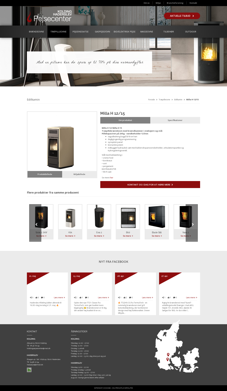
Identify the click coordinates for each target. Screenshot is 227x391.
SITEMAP (98, 388)
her (111, 177)
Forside (151, 99)
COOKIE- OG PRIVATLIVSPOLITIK (118, 388)
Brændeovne (36, 31)
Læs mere (59, 297)
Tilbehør (168, 31)
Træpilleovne (58, 31)
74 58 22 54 (34, 362)
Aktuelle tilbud (182, 15)
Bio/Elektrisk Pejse (124, 31)
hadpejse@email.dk (35, 365)
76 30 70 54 (34, 346)
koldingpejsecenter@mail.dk (38, 348)
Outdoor (190, 31)
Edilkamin (178, 99)
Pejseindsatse (80, 31)
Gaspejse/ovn (102, 31)
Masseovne (146, 31)
